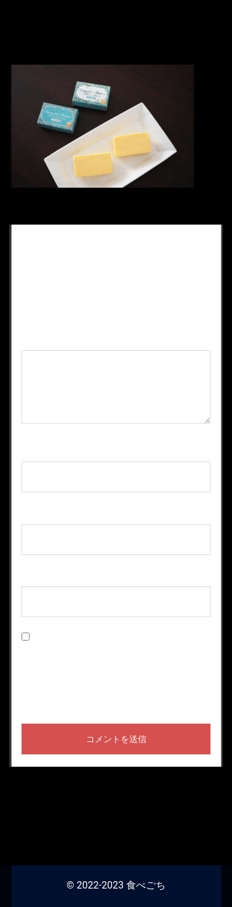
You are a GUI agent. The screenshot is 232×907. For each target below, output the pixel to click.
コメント (47, 338)
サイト (36, 575)
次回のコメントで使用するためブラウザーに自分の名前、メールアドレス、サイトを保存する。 (115, 670)
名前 (38, 449)
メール (42, 512)
